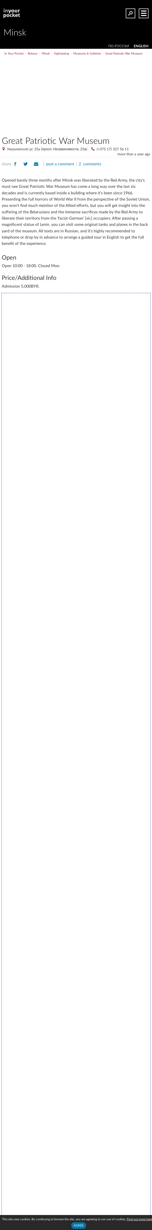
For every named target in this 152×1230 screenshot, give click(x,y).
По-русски (118, 46)
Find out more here (139, 1219)
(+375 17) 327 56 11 (113, 149)
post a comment (60, 164)
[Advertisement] (94, 94)
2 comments (90, 164)
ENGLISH (141, 46)
